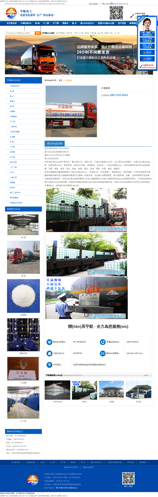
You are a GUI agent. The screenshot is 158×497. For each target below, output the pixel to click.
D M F (12, 172)
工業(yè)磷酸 (15, 132)
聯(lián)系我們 (32, 28)
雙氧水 (65, 23)
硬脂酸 (12, 182)
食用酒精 (93, 33)
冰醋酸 (12, 111)
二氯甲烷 (13, 127)
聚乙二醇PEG (15, 193)
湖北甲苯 (69, 33)
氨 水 (74, 23)
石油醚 (12, 137)
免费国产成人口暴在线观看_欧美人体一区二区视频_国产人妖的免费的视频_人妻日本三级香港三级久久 (34, 1)
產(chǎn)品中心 (87, 23)
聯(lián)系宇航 (123, 4)
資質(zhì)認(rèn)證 (106, 23)
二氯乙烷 (13, 177)
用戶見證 (122, 23)
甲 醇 (12, 142)
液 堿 (12, 106)
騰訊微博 (114, 4)
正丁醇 (56, 23)
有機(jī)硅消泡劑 (16, 203)
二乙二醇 (117, 33)
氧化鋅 (12, 187)
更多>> (146, 375)
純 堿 (37, 23)
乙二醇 (46, 23)
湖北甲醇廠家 (60, 33)
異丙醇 (87, 33)
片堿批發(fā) (25, 23)
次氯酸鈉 (13, 116)
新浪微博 (106, 4)
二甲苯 (75, 33)
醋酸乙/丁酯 (108, 33)
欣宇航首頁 (12, 23)
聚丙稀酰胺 (14, 198)
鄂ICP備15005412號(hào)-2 (66, 488)
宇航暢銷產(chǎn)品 (64, 375)
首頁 (60, 80)
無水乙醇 (100, 33)
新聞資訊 (133, 23)
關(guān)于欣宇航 (15, 28)
